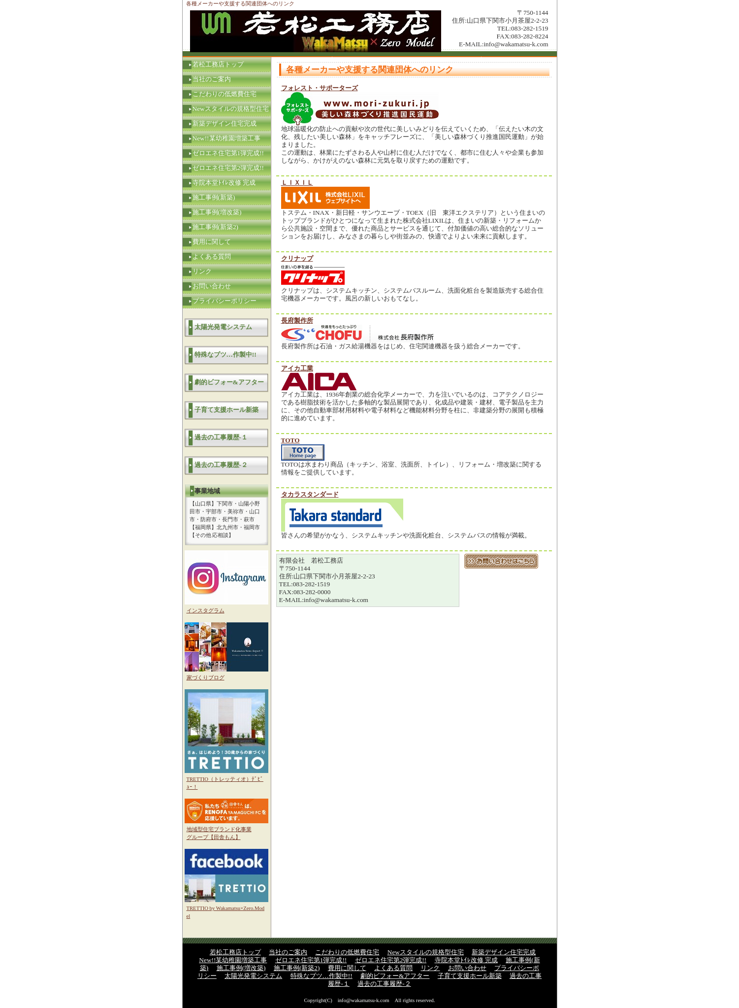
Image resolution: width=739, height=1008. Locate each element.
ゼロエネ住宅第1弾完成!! (228, 153)
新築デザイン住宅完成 (225, 123)
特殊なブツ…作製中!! (225, 354)
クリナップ (297, 258)
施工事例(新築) (214, 197)
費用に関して (212, 241)
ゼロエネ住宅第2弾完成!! (228, 167)
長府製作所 (297, 320)
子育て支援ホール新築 (226, 409)
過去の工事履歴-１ (221, 437)
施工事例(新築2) (216, 227)
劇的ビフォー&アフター (229, 382)
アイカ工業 (297, 368)
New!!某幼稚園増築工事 (226, 138)
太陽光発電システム (223, 327)
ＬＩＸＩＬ (297, 182)
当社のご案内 (212, 79)
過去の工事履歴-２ (221, 465)
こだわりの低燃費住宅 (225, 94)
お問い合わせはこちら (501, 561)
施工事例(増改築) (217, 212)
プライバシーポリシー (225, 300)
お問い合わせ (212, 286)
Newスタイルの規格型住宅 (231, 108)
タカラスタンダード (310, 494)
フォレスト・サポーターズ (319, 88)
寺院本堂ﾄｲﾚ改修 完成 (224, 182)
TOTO (290, 440)
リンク (202, 271)
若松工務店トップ (218, 64)
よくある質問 (212, 256)
